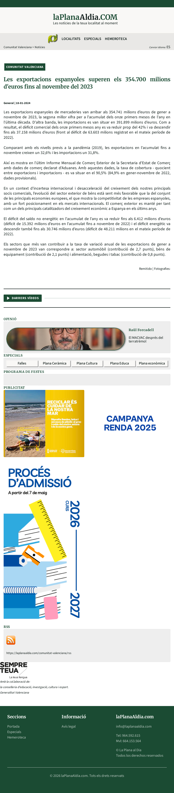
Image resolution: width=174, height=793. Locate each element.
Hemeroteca (116, 38)
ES (168, 47)
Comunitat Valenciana (18, 47)
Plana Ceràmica (54, 363)
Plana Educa (119, 363)
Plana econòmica (152, 363)
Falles (22, 363)
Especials (92, 38)
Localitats (71, 38)
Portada (13, 726)
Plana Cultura (87, 363)
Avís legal (69, 726)
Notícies (40, 47)
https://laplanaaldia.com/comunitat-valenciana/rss (38, 653)
